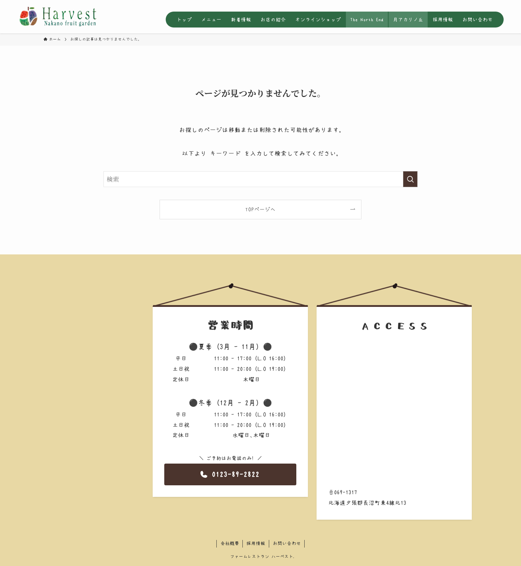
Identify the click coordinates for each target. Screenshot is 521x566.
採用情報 (255, 543)
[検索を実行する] (410, 179)
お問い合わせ (287, 543)
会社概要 (229, 543)
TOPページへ (260, 209)
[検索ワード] (260, 179)
